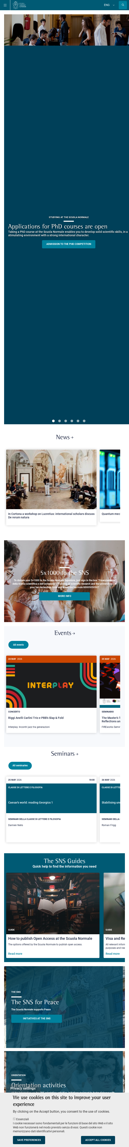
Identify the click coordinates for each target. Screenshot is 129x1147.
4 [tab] (72, 421)
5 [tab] (78, 421)
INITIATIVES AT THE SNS (36, 1016)
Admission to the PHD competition (68, 244)
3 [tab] (66, 421)
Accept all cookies (98, 1140)
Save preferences (29, 1140)
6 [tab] (84, 421)
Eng (107, 5)
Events (64, 633)
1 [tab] (53, 421)
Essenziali (22, 1119)
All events (18, 644)
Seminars (64, 752)
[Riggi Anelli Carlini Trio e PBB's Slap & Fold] (51, 694)
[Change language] (113, 5)
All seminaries (20, 763)
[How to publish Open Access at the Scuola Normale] (52, 913)
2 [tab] (59, 421)
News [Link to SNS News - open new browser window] (64, 438)
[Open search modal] (123, 5)
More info (64, 596)
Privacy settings (23, 1088)
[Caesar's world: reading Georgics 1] (51, 808)
